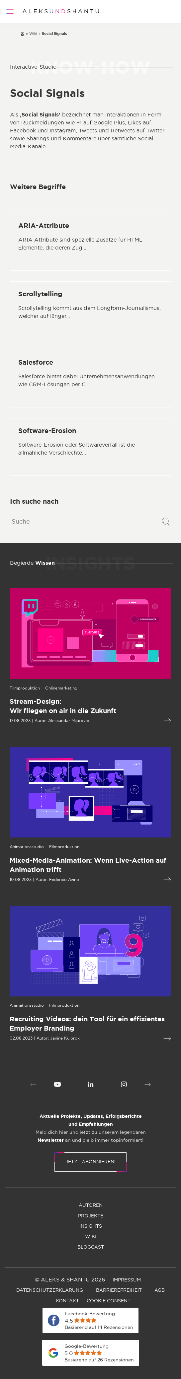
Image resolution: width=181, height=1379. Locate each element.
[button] (33, 1084)
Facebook (23, 130)
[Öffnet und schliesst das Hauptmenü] (10, 12)
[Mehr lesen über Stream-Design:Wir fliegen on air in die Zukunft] (137, 720)
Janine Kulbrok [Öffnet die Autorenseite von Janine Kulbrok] (35, 1038)
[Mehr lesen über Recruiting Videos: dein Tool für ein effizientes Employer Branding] (137, 1038)
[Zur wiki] (33, 33)
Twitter (155, 130)
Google (102, 122)
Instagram (62, 130)
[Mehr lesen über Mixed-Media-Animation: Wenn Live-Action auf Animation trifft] (137, 879)
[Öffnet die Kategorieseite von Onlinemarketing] (32, 688)
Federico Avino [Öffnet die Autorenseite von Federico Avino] (35, 880)
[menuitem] (57, 1084)
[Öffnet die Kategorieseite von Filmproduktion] (35, 847)
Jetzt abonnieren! (90, 1162)
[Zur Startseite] (61, 12)
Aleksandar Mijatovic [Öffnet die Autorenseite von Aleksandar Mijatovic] (39, 721)
